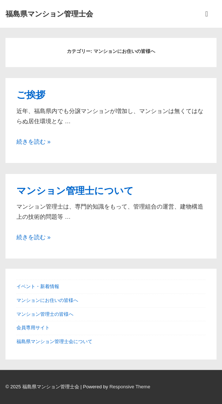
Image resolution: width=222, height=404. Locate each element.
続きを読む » (33, 142)
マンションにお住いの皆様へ (47, 300)
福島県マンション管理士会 (49, 14)
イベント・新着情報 (37, 286)
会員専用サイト (33, 327)
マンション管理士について (75, 190)
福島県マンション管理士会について (54, 341)
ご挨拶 (30, 94)
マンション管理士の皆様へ (44, 314)
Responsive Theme (130, 386)
